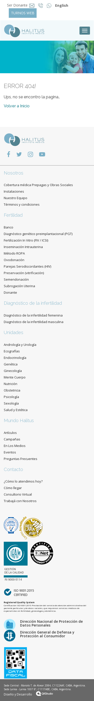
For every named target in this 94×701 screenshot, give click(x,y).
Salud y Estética (16, 410)
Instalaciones (14, 191)
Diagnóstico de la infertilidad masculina (33, 322)
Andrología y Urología (20, 344)
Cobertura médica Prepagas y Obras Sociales (38, 185)
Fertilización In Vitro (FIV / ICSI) (26, 240)
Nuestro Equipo (15, 198)
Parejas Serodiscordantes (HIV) (27, 266)
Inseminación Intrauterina (23, 247)
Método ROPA (14, 253)
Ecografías (12, 351)
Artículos (10, 432)
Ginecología (13, 370)
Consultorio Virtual (18, 494)
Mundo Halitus (19, 420)
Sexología (11, 403)
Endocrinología (15, 357)
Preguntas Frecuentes (20, 458)
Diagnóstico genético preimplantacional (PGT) (38, 233)
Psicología (11, 397)
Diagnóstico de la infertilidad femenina (33, 315)
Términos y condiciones (22, 204)
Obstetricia (12, 390)
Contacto (13, 469)
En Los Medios (15, 445)
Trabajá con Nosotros (20, 501)
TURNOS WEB (22, 13)
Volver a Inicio (17, 106)
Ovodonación (14, 260)
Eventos (10, 452)
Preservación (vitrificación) (24, 273)
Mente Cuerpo (15, 377)
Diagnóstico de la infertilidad (33, 303)
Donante (10, 292)
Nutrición (10, 383)
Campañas (12, 439)
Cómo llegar (13, 488)
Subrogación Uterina (19, 286)
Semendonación (16, 279)
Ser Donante (17, 5)
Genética (11, 364)
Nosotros (13, 173)
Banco (8, 227)
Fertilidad (13, 215)
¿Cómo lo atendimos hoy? (23, 481)
